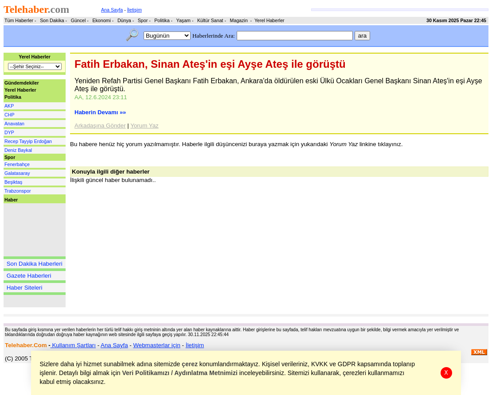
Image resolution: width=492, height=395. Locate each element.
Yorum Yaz (144, 125)
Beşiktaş (13, 182)
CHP (9, 114)
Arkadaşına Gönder (100, 125)
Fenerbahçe (17, 164)
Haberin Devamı (100, 112)
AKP (9, 105)
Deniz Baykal (18, 150)
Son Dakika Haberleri (34, 263)
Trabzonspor (17, 191)
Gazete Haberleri (29, 275)
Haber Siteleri (25, 287)
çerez (190, 364)
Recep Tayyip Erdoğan (28, 141)
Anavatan (14, 123)
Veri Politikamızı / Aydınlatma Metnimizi (180, 372)
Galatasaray (17, 173)
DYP (9, 132)
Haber (11, 199)
